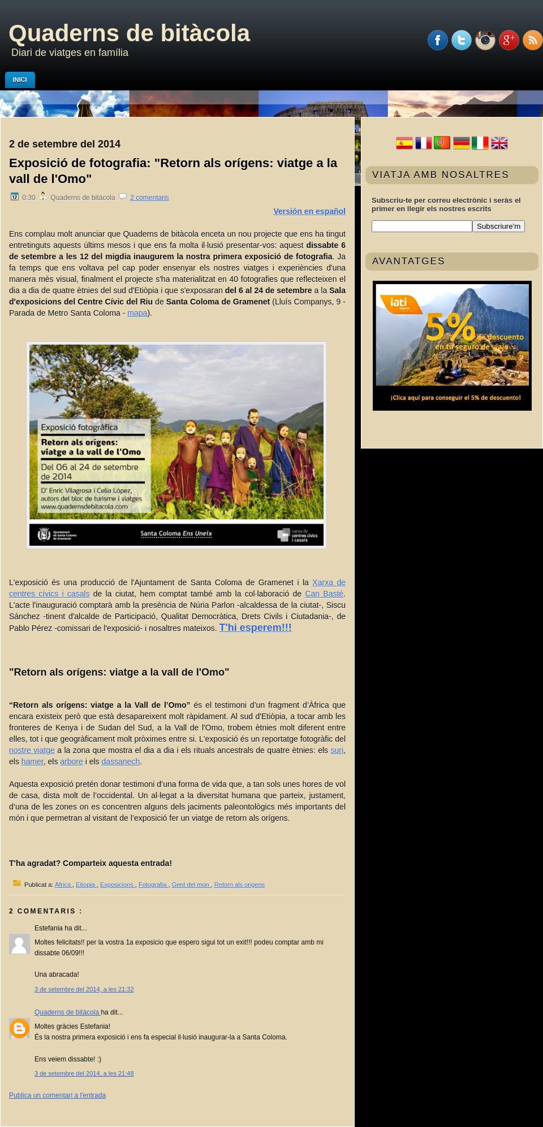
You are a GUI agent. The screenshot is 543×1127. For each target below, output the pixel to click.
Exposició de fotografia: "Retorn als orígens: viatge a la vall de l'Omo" (173, 171)
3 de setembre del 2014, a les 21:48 (84, 1073)
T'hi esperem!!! (255, 627)
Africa (63, 884)
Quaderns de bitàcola (129, 33)
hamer (32, 761)
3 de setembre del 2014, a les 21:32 (84, 989)
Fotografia (154, 884)
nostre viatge (32, 750)
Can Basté (324, 593)
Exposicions (117, 884)
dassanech (120, 761)
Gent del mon (191, 884)
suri (337, 750)
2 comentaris (149, 198)
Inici (20, 79)
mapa (137, 312)
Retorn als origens (239, 884)
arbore (71, 761)
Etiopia (86, 884)
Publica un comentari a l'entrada (57, 1095)
